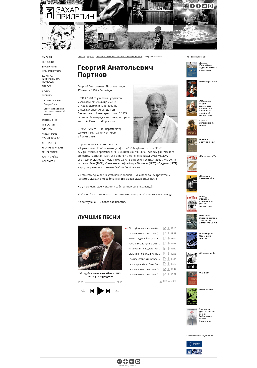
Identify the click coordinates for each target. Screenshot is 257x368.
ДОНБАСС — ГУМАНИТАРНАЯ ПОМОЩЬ (51, 78)
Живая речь (49, 133)
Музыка (47, 95)
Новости (48, 62)
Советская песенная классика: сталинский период (54, 111)
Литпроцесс (50, 143)
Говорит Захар (51, 104)
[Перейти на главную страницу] (70, 20)
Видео (46, 90)
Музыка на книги (52, 99)
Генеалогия (50, 152)
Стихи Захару (50, 138)
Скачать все (169, 281)
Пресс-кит (48, 124)
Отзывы (47, 129)
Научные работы (53, 147)
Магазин (48, 57)
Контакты (48, 161)
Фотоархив (49, 120)
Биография (49, 66)
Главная (81, 56)
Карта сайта (50, 156)
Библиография (52, 71)
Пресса (46, 86)
